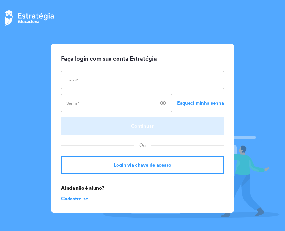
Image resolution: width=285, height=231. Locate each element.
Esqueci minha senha (200, 103)
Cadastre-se (74, 198)
